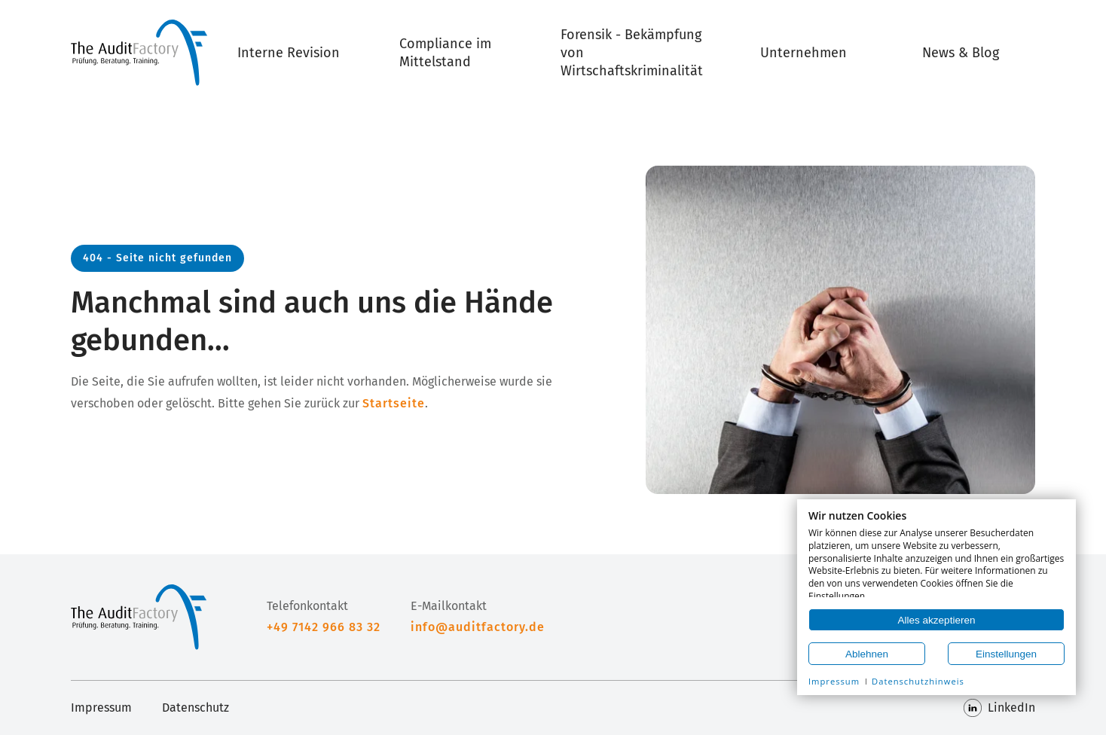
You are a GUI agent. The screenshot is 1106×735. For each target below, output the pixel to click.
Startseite (393, 403)
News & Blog (960, 52)
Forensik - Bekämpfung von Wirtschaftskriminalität (632, 52)
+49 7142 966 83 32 (323, 627)
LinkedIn (999, 708)
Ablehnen (866, 654)
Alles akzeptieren (937, 620)
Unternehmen (803, 52)
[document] (936, 554)
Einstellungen (1006, 654)
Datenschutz (195, 707)
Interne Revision (288, 52)
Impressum (101, 707)
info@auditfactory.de (478, 627)
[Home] (139, 53)
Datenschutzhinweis (918, 681)
